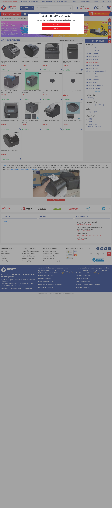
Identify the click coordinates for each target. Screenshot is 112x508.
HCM (56, 29)
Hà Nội (56, 24)
